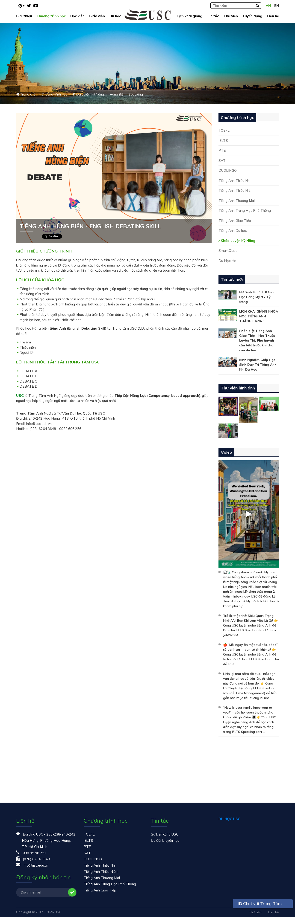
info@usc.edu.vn (35, 865)
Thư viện (231, 16)
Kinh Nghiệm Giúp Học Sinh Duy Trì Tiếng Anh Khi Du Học (258, 364)
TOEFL (224, 130)
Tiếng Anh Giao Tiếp (234, 220)
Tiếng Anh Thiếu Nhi (234, 180)
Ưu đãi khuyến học (165, 840)
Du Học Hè (227, 260)
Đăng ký (72, 892)
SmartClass (227, 250)
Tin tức (213, 16)
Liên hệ (273, 16)
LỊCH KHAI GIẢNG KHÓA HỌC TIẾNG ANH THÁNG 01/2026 (258, 316)
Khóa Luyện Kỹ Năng (238, 240)
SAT (222, 160)
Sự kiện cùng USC (164, 834)
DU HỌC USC (229, 819)
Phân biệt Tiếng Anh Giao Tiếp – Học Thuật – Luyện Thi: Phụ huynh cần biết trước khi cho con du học (258, 340)
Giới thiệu (24, 16)
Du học (115, 16)
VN (268, 5)
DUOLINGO (227, 170)
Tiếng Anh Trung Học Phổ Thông (244, 210)
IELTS (223, 140)
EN (276, 5)
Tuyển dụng (252, 16)
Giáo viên (97, 16)
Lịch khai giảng (189, 16)
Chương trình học (51, 16)
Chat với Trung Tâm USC (260, 904)
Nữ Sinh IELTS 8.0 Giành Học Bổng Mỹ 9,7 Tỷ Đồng (258, 297)
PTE (222, 150)
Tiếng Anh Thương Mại (236, 200)
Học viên (77, 16)
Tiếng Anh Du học (232, 230)
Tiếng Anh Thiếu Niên (235, 190)
